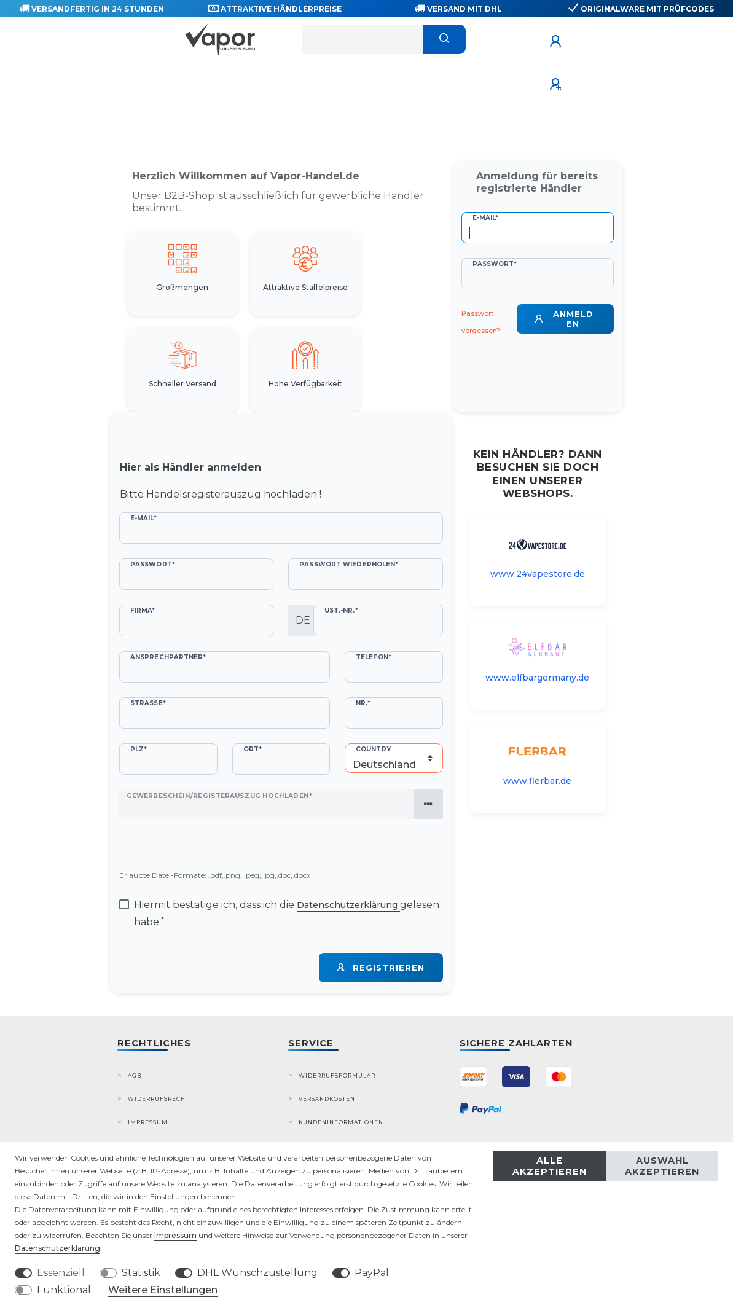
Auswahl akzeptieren (662, 1166)
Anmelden (564, 319)
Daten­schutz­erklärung (57, 1248)
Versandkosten (327, 1098)
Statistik (141, 1273)
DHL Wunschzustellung (257, 1273)
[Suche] (444, 39)
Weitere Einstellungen (163, 1290)
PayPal (372, 1273)
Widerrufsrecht (158, 1098)
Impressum (148, 1122)
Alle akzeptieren (549, 1166)
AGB (134, 1075)
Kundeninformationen (341, 1122)
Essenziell (61, 1273)
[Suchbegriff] (362, 39)
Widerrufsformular (337, 1075)
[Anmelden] (557, 41)
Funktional (64, 1290)
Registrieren (381, 968)
